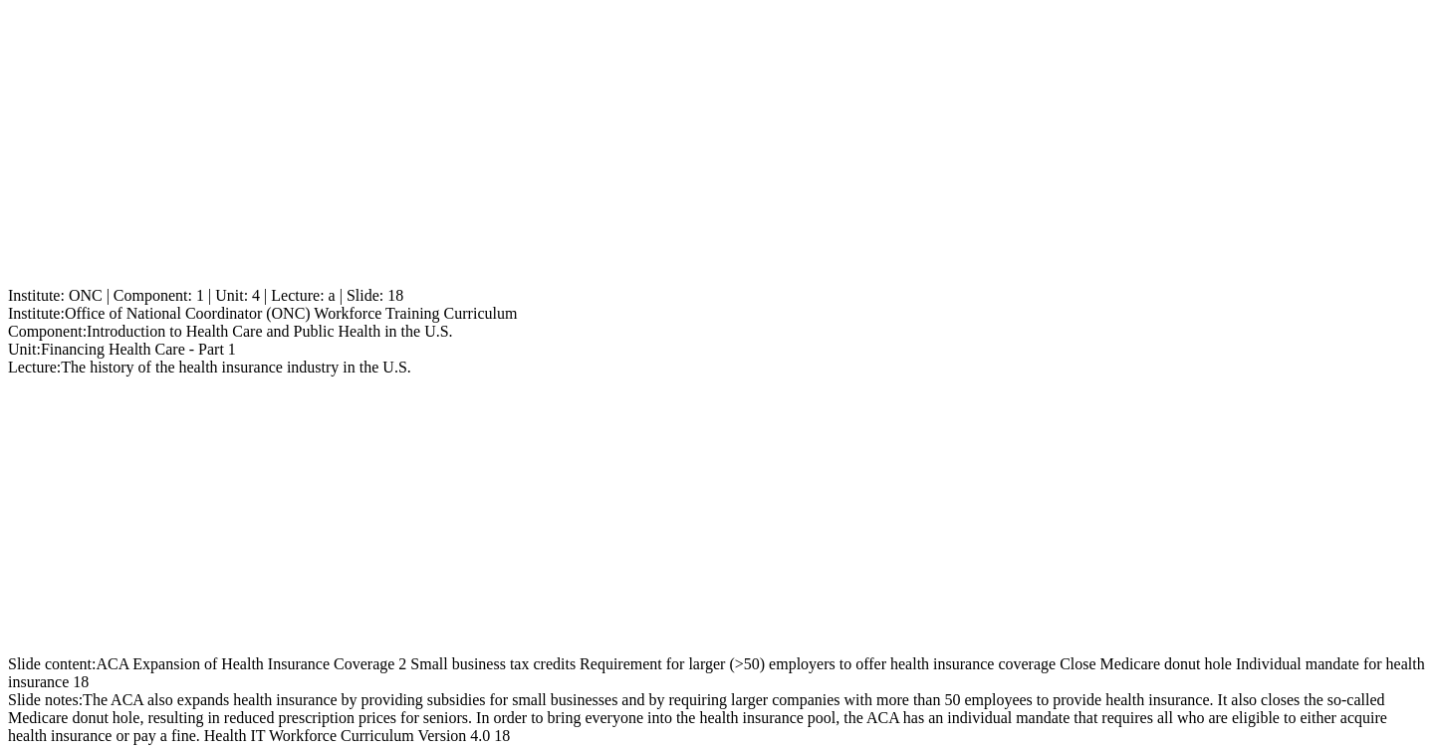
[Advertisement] (605, 147)
